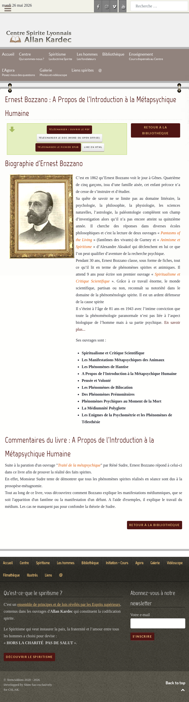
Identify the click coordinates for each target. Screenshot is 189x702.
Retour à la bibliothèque (155, 119)
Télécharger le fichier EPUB (58, 136)
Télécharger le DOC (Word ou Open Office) (69, 127)
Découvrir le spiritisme (29, 645)
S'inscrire (142, 625)
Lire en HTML (93, 136)
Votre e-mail (140, 604)
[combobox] (159, 6)
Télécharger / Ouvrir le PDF (69, 118)
